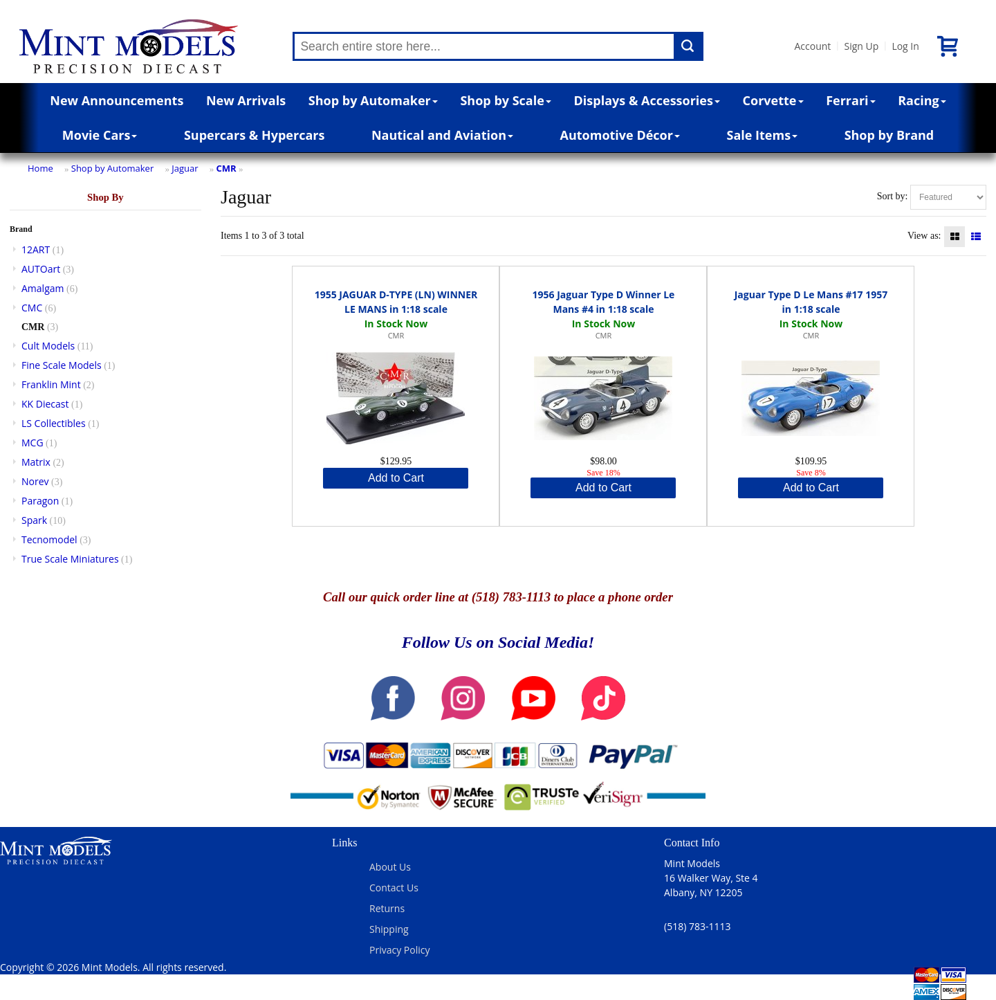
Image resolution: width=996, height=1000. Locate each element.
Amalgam (42, 288)
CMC (31, 307)
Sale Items (761, 135)
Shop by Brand (889, 135)
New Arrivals (246, 100)
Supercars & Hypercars (254, 135)
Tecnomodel (49, 539)
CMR (226, 168)
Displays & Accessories (647, 100)
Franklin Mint (51, 384)
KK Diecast (44, 403)
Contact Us (393, 887)
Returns (387, 908)
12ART (35, 249)
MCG (32, 442)
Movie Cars (100, 135)
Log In (905, 46)
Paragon (40, 500)
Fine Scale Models (61, 365)
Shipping (389, 929)
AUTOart (40, 268)
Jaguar (185, 168)
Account (812, 46)
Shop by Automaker (373, 100)
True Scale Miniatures (70, 558)
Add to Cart (396, 478)
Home (40, 168)
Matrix (35, 462)
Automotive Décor (620, 135)
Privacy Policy (399, 949)
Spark (34, 520)
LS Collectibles (53, 423)
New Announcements (116, 100)
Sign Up (861, 46)
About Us (390, 866)
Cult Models (48, 345)
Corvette (773, 100)
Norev (35, 481)
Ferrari (850, 100)
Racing (922, 100)
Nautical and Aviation (442, 135)
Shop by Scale (505, 100)
